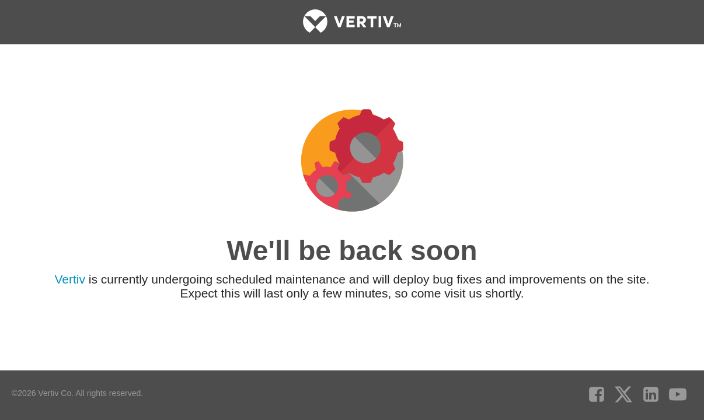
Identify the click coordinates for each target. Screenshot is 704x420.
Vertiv (69, 278)
